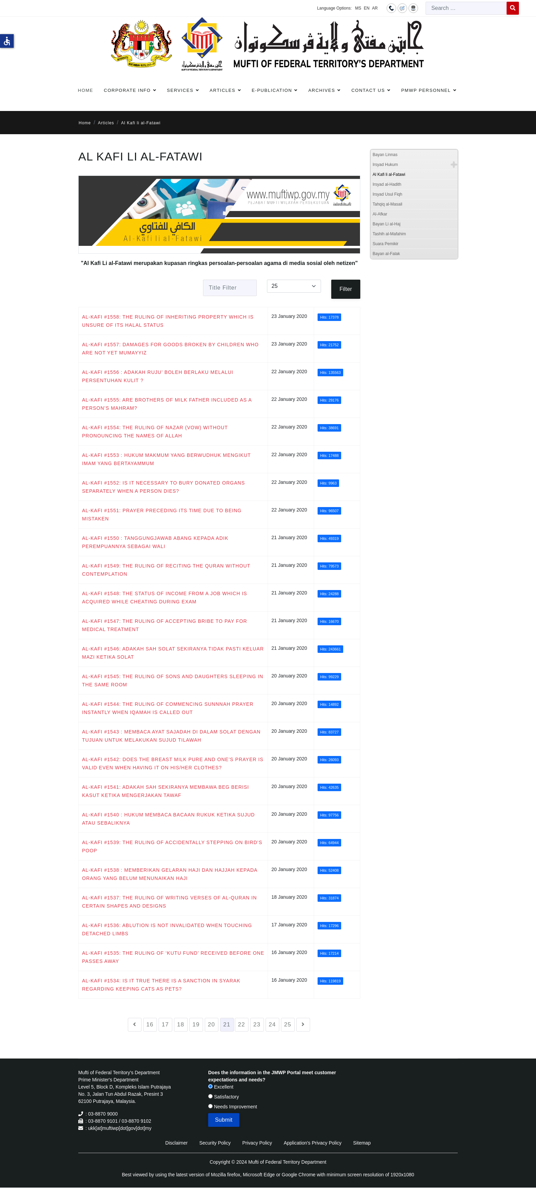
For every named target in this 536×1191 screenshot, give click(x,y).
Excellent (220, 1087)
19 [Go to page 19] (196, 1024)
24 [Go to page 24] (272, 1024)
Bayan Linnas (385, 154)
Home (85, 90)
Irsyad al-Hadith (387, 184)
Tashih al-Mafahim (389, 234)
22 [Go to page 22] (241, 1024)
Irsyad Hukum (385, 164)
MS (358, 8)
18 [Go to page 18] (180, 1024)
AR (375, 8)
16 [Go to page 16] (149, 1024)
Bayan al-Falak (386, 253)
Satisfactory (223, 1096)
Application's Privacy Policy (312, 1143)
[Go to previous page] (135, 1025)
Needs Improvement (232, 1106)
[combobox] (466, 8)
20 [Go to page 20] (211, 1024)
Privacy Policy (257, 1143)
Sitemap (362, 1143)
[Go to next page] (303, 1025)
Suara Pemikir (385, 243)
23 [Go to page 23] (256, 1024)
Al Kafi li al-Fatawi (389, 174)
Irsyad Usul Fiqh (387, 194)
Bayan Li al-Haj (386, 224)
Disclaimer (176, 1143)
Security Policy (215, 1143)
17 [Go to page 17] (165, 1024)
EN (367, 8)
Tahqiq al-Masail (387, 204)
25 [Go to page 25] (287, 1024)
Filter (345, 289)
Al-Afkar (380, 214)
